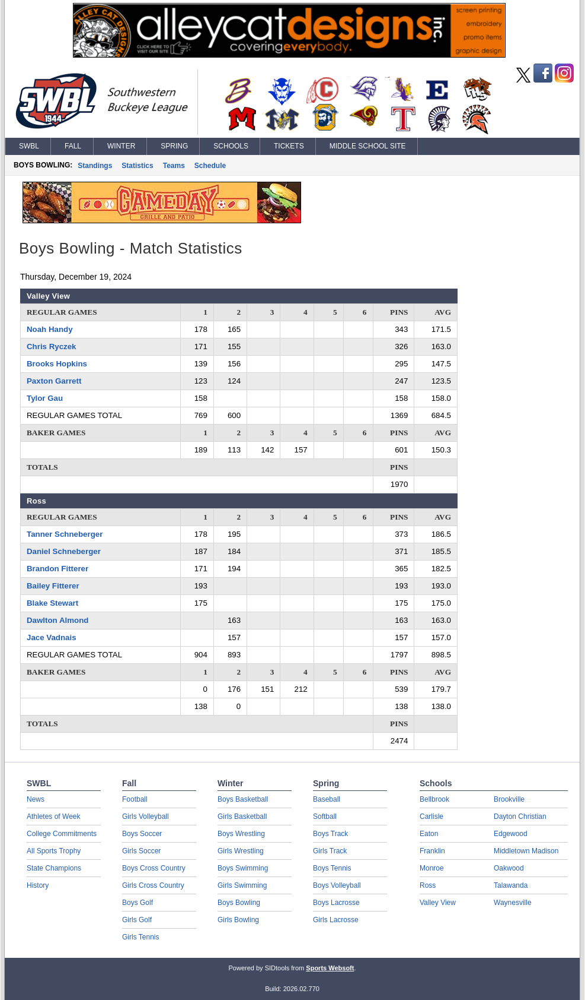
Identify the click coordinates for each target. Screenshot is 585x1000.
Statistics (137, 166)
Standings (95, 166)
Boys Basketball (243, 799)
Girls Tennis (140, 937)
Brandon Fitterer (57, 568)
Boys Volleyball (337, 885)
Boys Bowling (239, 902)
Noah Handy (50, 329)
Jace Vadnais (51, 637)
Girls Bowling (238, 920)
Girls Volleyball (145, 816)
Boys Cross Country (154, 868)
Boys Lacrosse (336, 902)
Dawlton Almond (57, 620)
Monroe (432, 868)
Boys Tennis (332, 868)
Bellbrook (434, 799)
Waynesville (513, 902)
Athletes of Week (54, 816)
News (35, 799)
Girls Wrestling (241, 851)
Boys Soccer (142, 834)
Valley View (438, 902)
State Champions (54, 868)
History (38, 885)
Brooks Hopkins (57, 363)
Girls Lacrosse (336, 920)
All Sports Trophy (54, 851)
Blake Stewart (52, 603)
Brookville (509, 799)
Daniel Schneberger (64, 551)
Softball (325, 816)
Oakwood (509, 868)
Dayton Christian (520, 816)
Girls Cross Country (153, 885)
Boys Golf (137, 902)
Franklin (432, 851)
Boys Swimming (243, 868)
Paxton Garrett (54, 380)
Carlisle (431, 816)
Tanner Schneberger (65, 534)
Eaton (429, 834)
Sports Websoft (330, 967)
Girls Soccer (141, 851)
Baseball (326, 799)
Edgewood (511, 834)
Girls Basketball (242, 816)
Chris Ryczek (51, 346)
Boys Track (330, 834)
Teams (174, 166)
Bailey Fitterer (53, 585)
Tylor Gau (45, 398)
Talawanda (511, 885)
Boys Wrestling (241, 834)
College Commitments (62, 834)
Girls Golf (137, 920)
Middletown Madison (526, 851)
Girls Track (330, 851)
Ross (428, 885)
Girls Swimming (242, 885)
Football (135, 799)
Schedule (210, 166)
